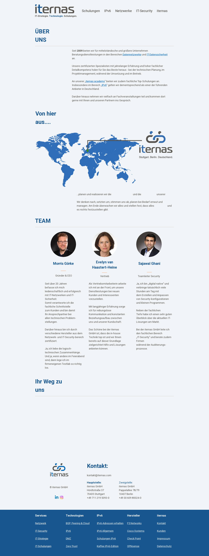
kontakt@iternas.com (99, 475)
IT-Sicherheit (149, 194)
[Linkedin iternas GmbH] (57, 497)
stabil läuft (161, 206)
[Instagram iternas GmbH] (61, 497)
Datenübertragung (122, 194)
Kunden (81, 198)
